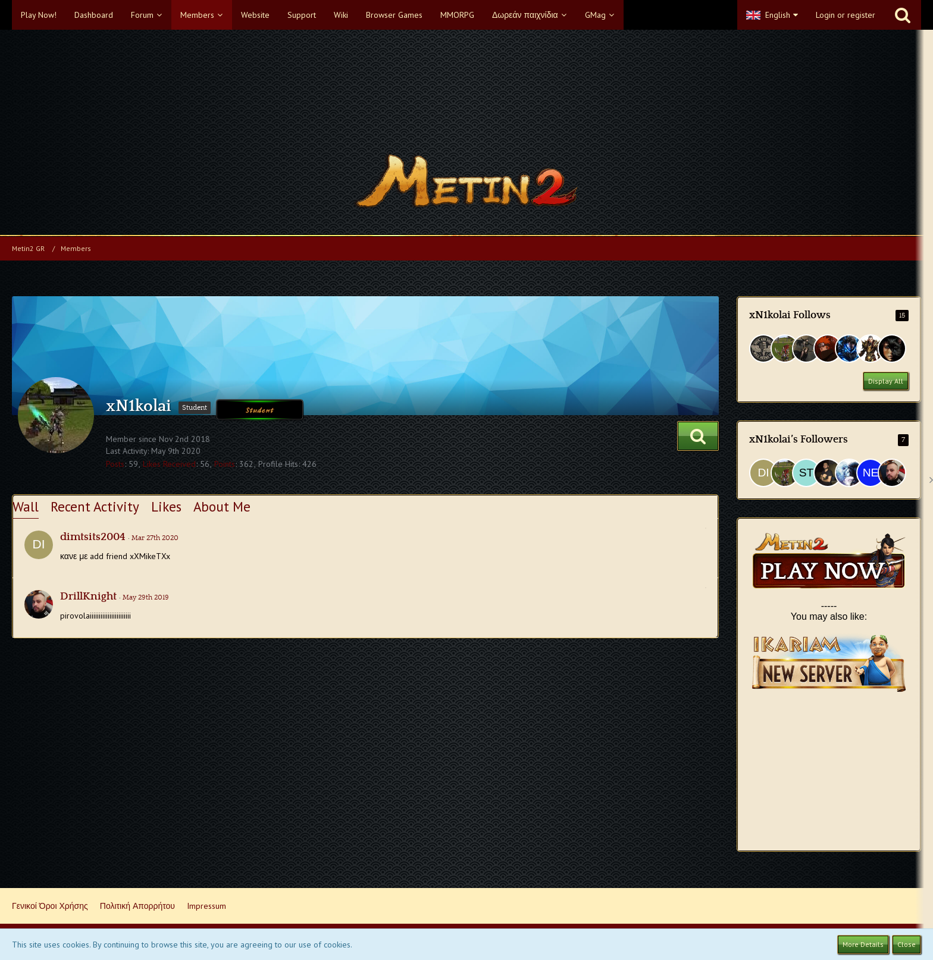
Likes (166, 506)
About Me (222, 506)
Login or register (845, 15)
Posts (115, 464)
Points (224, 464)
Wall (25, 506)
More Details (863, 944)
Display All (885, 381)
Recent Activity (95, 506)
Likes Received (169, 464)
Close (906, 944)
